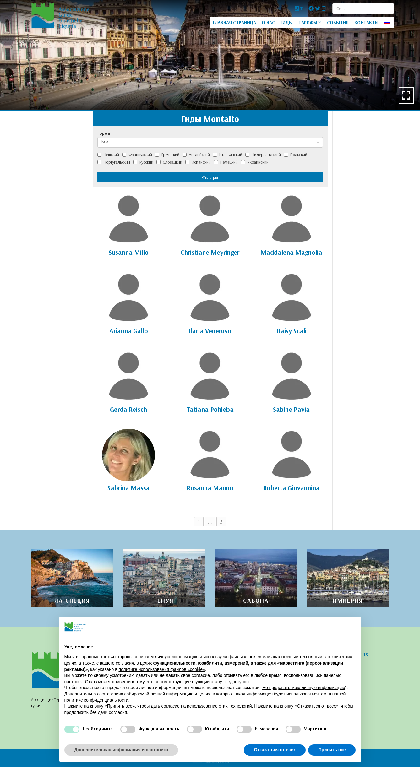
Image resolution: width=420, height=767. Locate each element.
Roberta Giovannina (291, 488)
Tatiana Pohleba (210, 409)
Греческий (167, 154)
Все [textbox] (104, 141)
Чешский (108, 154)
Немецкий (226, 162)
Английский (196, 154)
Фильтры (210, 177)
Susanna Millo (129, 252)
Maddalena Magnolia (291, 252)
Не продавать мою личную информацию (303, 687)
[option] (210, 55)
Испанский (198, 162)
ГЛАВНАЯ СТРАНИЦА (234, 22)
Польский (295, 154)
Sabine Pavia (291, 409)
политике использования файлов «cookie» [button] (161, 669)
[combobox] (210, 142)
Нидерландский (263, 154)
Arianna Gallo (128, 331)
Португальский (113, 162)
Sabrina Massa (128, 488)
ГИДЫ (287, 22)
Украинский (255, 162)
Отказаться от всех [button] (275, 749)
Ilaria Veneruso (209, 331)
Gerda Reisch (128, 409)
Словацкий (169, 162)
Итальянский (227, 154)
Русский (143, 162)
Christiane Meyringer (210, 252)
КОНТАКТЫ (366, 22)
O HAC (268, 22)
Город (103, 133)
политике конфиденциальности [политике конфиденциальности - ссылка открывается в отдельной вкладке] (96, 700)
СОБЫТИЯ (338, 22)
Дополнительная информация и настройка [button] (121, 749)
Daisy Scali (291, 331)
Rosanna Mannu (210, 488)
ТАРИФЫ (307, 22)
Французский (137, 154)
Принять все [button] (332, 749)
